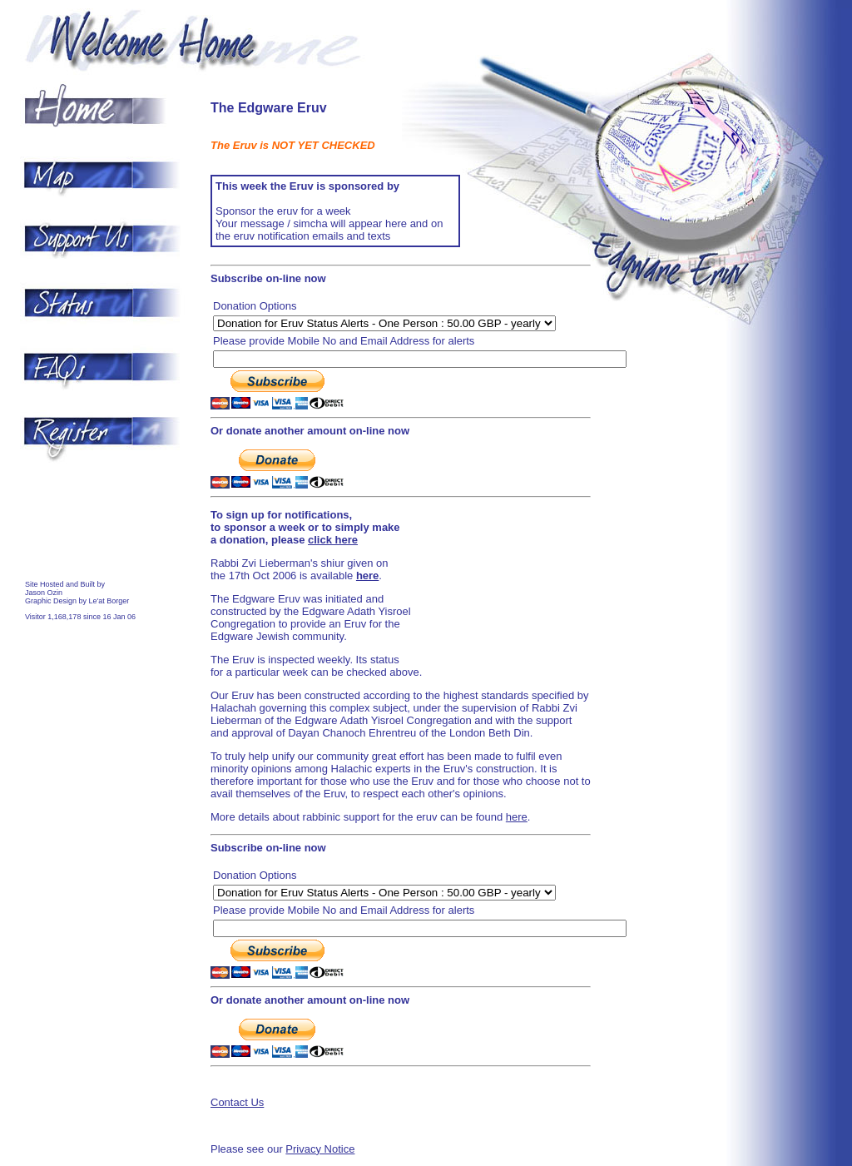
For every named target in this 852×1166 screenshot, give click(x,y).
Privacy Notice (319, 1149)
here (517, 817)
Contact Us (237, 1102)
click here (333, 539)
